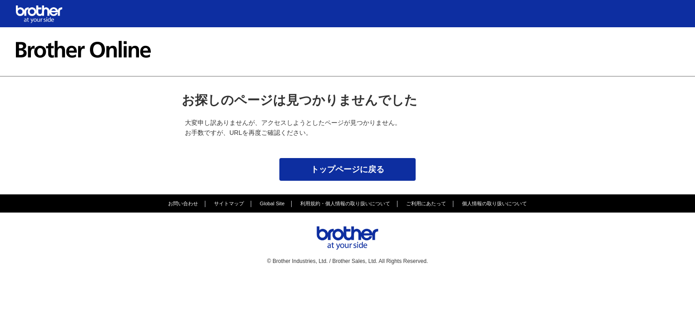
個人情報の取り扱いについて (494, 203)
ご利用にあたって (426, 203)
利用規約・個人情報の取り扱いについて (345, 203)
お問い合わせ (183, 203)
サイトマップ (229, 203)
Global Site (272, 203)
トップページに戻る (347, 169)
